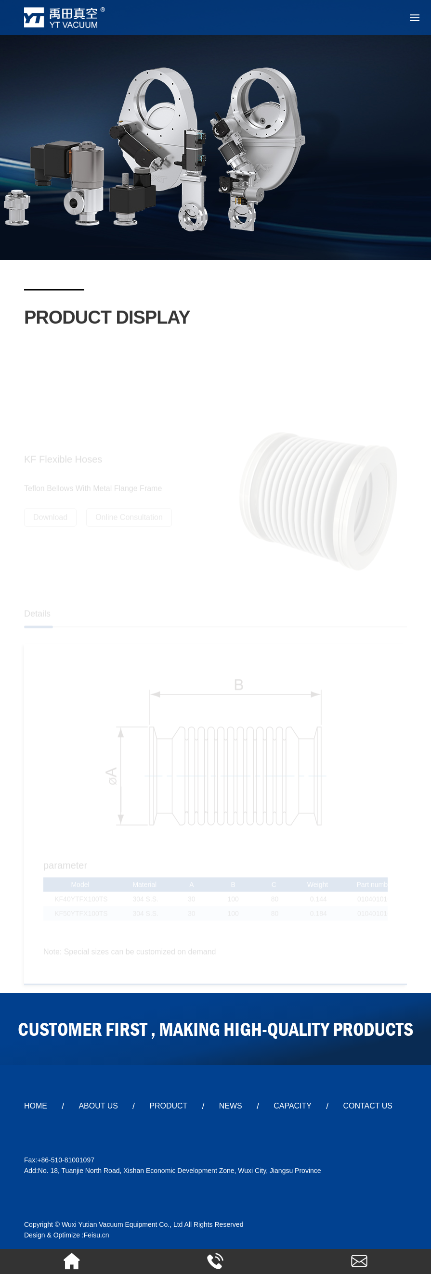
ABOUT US (98, 1106)
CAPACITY (293, 1106)
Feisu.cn (96, 1235)
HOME (35, 1106)
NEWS (230, 1106)
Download (50, 519)
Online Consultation (129, 519)
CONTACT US (367, 1106)
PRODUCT (168, 1106)
